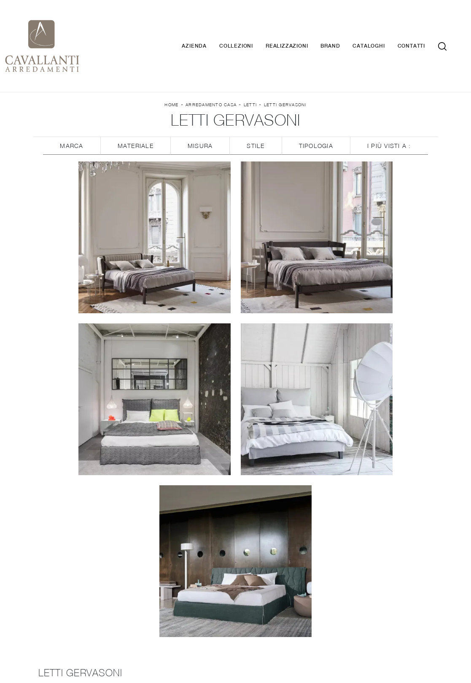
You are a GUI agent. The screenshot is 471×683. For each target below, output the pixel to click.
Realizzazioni (299, 30)
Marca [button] (71, 114)
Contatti (424, 30)
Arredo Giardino (372, 583)
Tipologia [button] (316, 114)
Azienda (206, 30)
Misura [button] (200, 114)
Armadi (372, 523)
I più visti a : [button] (389, 114)
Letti (250, 72)
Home (171, 72)
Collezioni (249, 30)
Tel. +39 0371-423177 (346, 633)
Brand (343, 30)
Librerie (235, 546)
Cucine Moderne (99, 591)
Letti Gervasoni (285, 72)
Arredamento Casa (211, 72)
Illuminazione (372, 558)
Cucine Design (99, 579)
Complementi (372, 571)
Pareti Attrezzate (235, 558)
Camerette (372, 535)
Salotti (235, 571)
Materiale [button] (135, 114)
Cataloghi (381, 30)
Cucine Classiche (235, 523)
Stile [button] (255, 114)
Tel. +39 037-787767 (329, 625)
